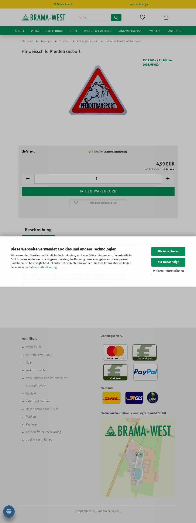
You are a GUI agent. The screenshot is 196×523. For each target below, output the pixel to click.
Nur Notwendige (168, 262)
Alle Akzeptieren (168, 251)
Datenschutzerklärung (43, 267)
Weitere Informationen (168, 271)
